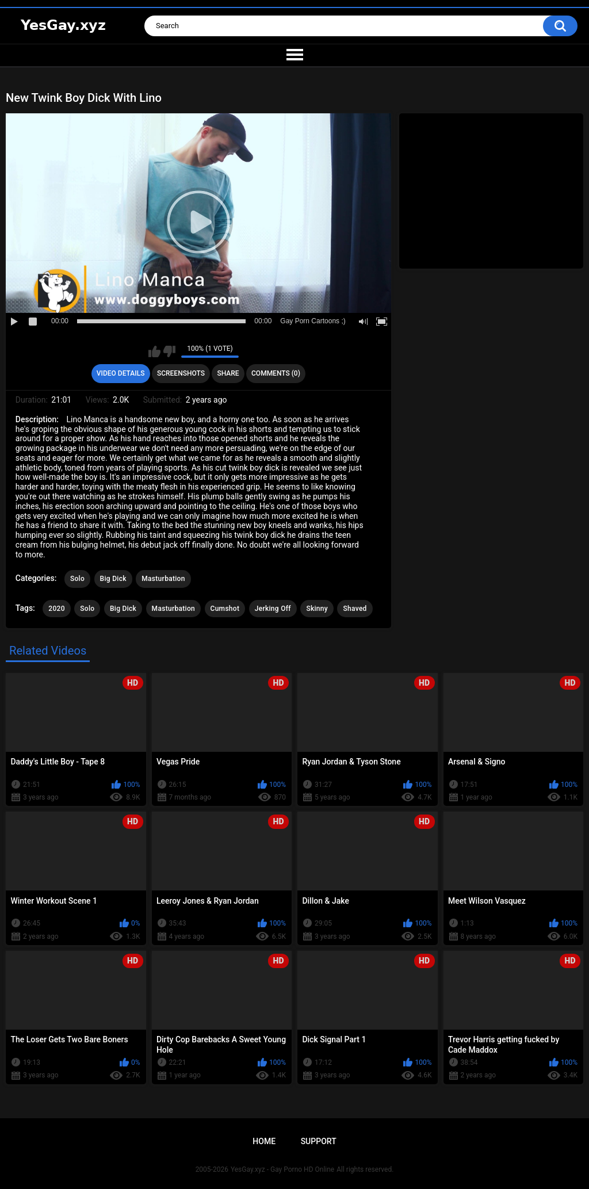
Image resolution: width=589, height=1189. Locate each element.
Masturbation (163, 579)
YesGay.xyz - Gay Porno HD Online (282, 1169)
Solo (77, 579)
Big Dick (113, 579)
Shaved (354, 609)
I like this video (154, 351)
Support (318, 1141)
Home (264, 1141)
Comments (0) (275, 373)
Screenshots (181, 373)
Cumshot (225, 609)
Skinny (317, 609)
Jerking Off (273, 609)
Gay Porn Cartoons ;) (312, 321)
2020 (56, 609)
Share (228, 373)
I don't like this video (169, 351)
